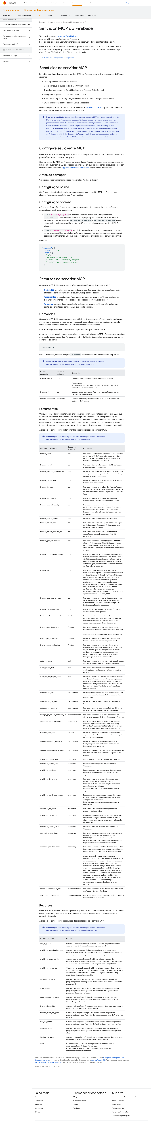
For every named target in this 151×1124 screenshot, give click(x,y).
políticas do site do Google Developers (48, 1062)
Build (26, 3)
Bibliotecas (39, 1108)
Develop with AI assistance (39, 10)
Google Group (117, 1104)
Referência (79, 15)
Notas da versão (118, 1108)
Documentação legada (121, 1116)
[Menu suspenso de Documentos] (85, 3)
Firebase (42, 22)
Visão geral (7, 15)
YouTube (76, 1108)
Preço (65, 3)
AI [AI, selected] (39, 15)
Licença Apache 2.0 (98, 1060)
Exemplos (92, 15)
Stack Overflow (118, 1101)
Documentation (11, 10)
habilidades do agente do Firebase (69, 117)
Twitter (75, 1104)
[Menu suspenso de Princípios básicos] (33, 15)
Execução (40, 3)
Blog (127, 3)
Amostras (38, 1104)
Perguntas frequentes (120, 1112)
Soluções (55, 3)
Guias (37, 1097)
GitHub (37, 1112)
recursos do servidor (95, 107)
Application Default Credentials (75, 168)
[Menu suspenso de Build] (31, 3)
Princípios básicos (23, 15)
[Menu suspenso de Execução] (46, 3)
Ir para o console (139, 3)
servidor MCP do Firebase (66, 36)
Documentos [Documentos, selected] (77, 3)
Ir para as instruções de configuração (57, 58)
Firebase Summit (79, 1101)
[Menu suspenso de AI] (43, 15)
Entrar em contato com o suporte (124, 1097)
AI (85, 22)
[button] (14, 30)
